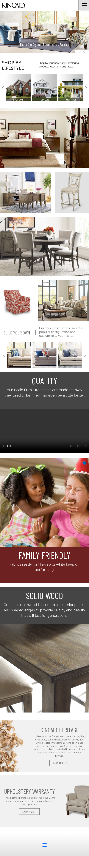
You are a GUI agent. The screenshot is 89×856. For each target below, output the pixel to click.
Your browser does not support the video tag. (44, 431)
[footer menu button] (44, 844)
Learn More (59, 763)
